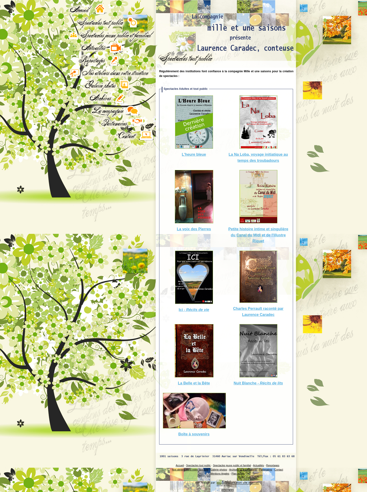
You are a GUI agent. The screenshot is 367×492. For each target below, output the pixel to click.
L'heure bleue (194, 154)
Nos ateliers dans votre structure (190, 469)
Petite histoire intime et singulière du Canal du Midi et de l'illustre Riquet (258, 235)
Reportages (272, 465)
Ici (194, 310)
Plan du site (238, 473)
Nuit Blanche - (258, 383)
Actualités (258, 465)
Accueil (180, 465)
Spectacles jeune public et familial (232, 465)
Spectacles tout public (198, 465)
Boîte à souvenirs (193, 434)
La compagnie (249, 469)
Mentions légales (219, 473)
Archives (234, 469)
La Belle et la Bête (194, 383)
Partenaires (265, 469)
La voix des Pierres (194, 229)
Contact (278, 469)
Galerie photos (219, 469)
